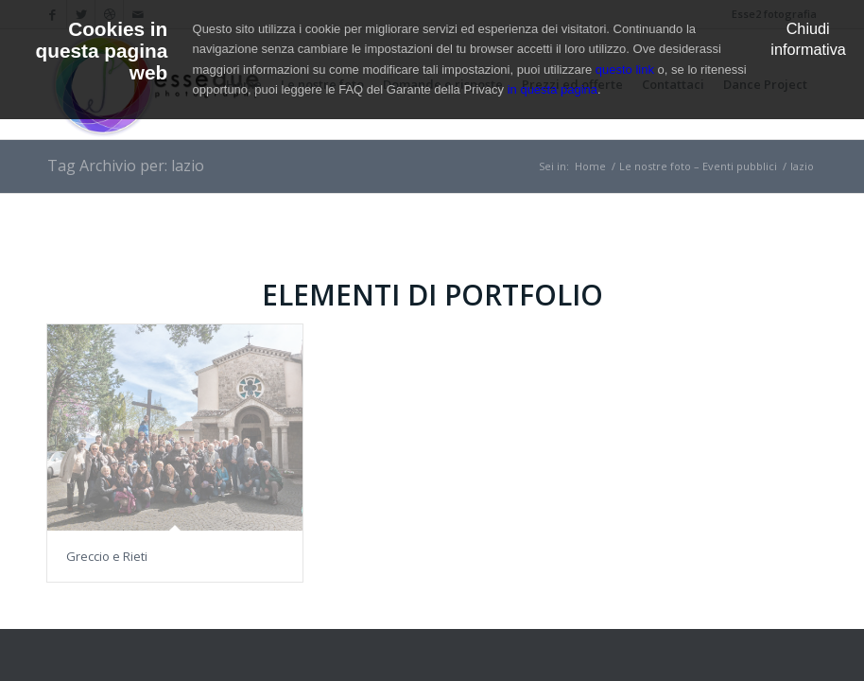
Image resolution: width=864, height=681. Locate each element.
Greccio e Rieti (106, 556)
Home (590, 166)
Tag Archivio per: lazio (125, 165)
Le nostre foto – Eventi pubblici (698, 166)
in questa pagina (552, 89)
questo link (625, 69)
